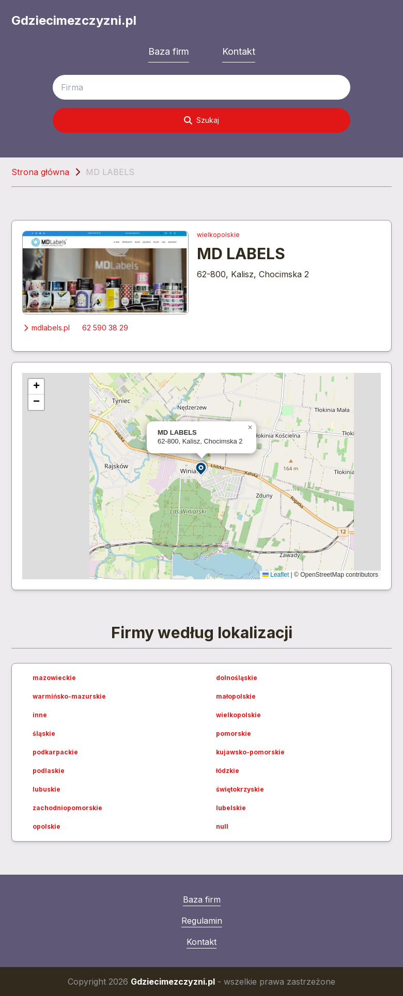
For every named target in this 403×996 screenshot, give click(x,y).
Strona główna (40, 172)
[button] (201, 468)
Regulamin (201, 920)
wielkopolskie (218, 235)
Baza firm (168, 51)
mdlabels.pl (46, 327)
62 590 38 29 (105, 327)
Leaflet (275, 574)
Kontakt (238, 51)
